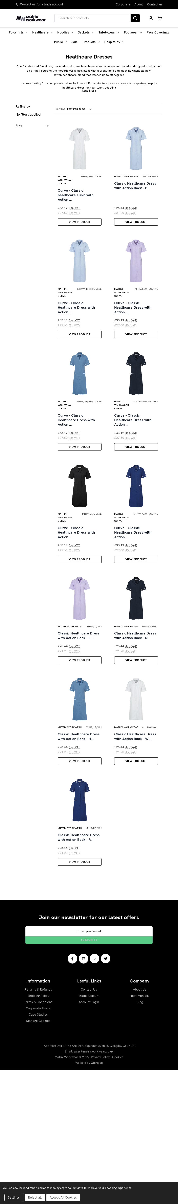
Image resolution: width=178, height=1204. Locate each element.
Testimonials (140, 1130)
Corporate (123, 4)
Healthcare (42, 32)
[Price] (32, 125)
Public (60, 42)
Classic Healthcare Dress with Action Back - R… (79, 970)
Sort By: (60, 109)
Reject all (35, 1197)
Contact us (27, 4)
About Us (139, 1123)
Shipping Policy (38, 1130)
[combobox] (92, 18)
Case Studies (38, 1149)
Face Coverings (158, 32)
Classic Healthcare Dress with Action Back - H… (79, 850)
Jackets (85, 32)
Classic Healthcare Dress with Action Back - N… (135, 730)
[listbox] (80, 109)
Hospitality (114, 42)
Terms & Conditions (38, 1136)
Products (91, 42)
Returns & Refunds (38, 1123)
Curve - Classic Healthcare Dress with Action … (76, 345)
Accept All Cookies (63, 1197)
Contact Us (89, 1123)
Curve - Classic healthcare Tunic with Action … (75, 213)
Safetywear (108, 32)
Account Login (89, 1136)
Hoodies (65, 32)
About (138, 4)
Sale (74, 42)
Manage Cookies (38, 1155)
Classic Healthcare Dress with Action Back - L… (79, 730)
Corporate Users (38, 1142)
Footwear (133, 32)
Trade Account (88, 1130)
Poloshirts (18, 32)
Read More (89, 90)
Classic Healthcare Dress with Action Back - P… (135, 204)
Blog (140, 1136)
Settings (14, 1197)
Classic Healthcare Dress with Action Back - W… (135, 850)
